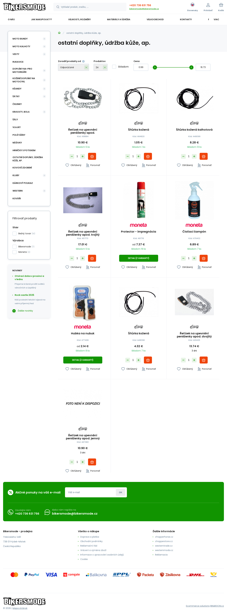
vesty (16, 54)
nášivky (17, 142)
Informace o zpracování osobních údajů (102, 554)
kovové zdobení (22, 167)
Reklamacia (161, 554)
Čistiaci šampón (194, 231)
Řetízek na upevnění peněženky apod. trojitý (82, 233)
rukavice (18, 61)
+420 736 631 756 (140, 5)
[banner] (24, 7)
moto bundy (20, 38)
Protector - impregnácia (138, 231)
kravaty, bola (21, 111)
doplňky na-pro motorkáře (22, 70)
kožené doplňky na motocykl (24, 80)
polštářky (19, 134)
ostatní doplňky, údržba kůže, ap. (28, 159)
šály (15, 119)
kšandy (17, 88)
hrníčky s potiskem (24, 150)
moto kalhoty (21, 46)
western (18, 190)
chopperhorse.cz (164, 536)
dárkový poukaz (23, 183)
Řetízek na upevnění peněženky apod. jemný (83, 437)
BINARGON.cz (217, 605)
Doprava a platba (89, 536)
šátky (16, 96)
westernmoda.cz (164, 550)
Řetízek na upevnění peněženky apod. (82, 131)
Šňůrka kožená (138, 130)
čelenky (17, 104)
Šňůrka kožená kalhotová (194, 130)
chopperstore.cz (164, 541)
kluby (16, 175)
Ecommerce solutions (198, 605)
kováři (17, 198)
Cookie (84, 559)
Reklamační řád (88, 545)
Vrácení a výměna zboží (93, 550)
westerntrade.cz (164, 545)
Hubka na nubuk (82, 333)
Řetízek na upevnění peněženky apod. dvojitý (194, 335)
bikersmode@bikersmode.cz (144, 8)
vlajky (17, 127)
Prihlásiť (120, 492)
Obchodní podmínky (91, 541)
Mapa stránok (20, 608)
